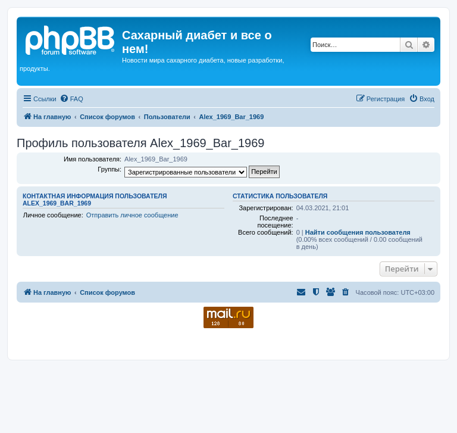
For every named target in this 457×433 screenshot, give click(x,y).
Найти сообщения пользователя (358, 232)
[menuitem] (71, 99)
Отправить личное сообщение (132, 215)
